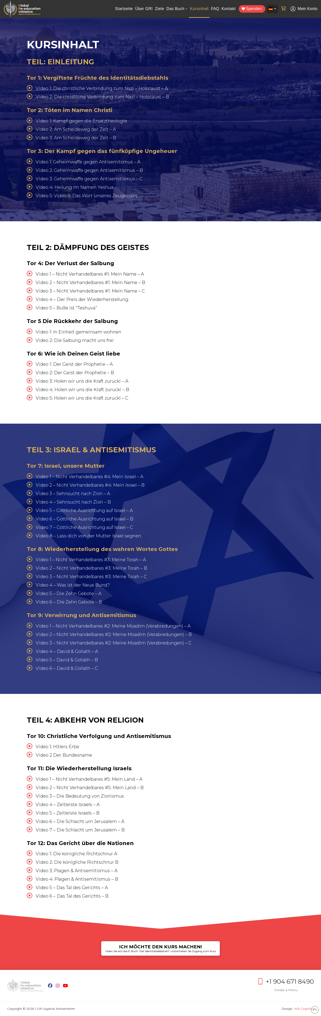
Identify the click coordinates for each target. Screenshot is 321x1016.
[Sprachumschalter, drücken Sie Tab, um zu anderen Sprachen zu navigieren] (272, 9)
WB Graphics (304, 1008)
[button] (284, 9)
